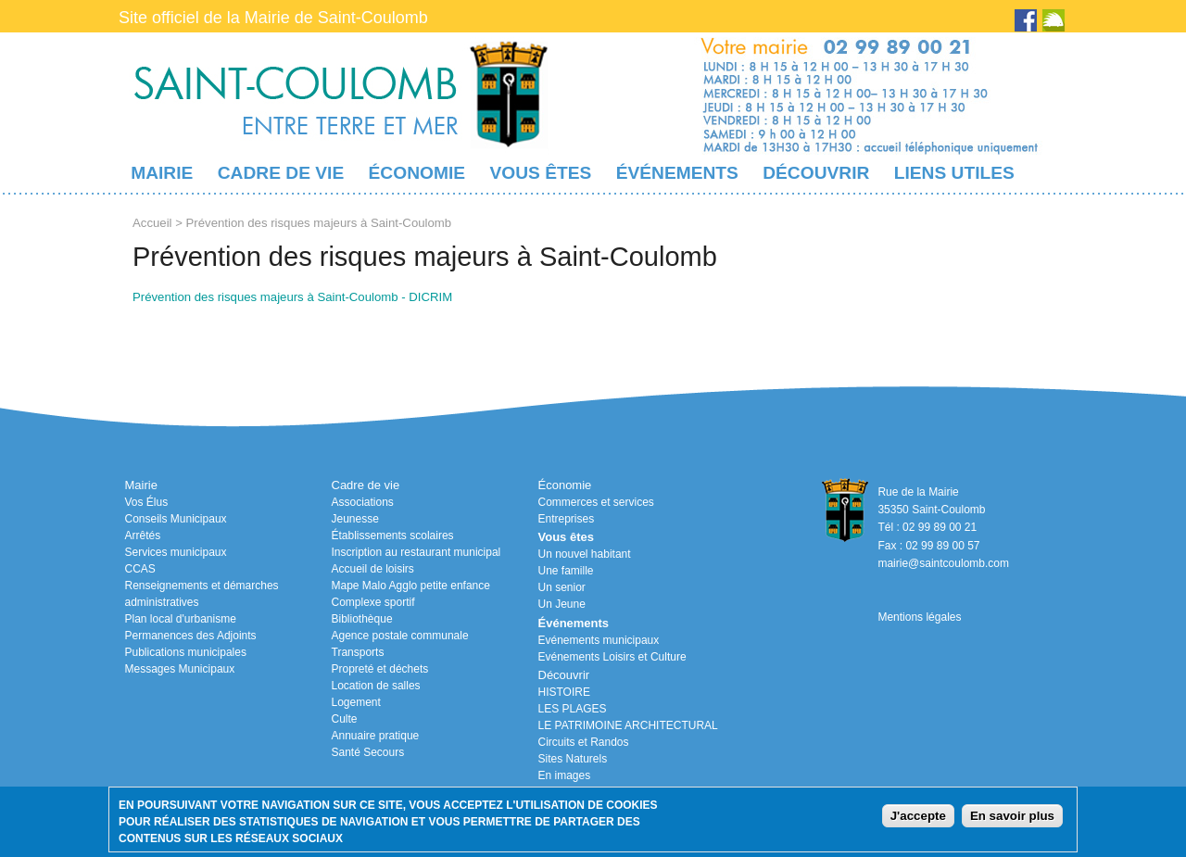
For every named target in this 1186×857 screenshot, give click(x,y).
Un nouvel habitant (584, 554)
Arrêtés (143, 535)
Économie (417, 173)
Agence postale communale (400, 635)
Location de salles (376, 685)
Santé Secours (368, 752)
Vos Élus (147, 502)
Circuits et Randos (583, 742)
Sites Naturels (573, 758)
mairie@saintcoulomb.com (943, 563)
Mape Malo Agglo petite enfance (411, 585)
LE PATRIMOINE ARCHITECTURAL (628, 725)
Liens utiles (954, 173)
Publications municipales (185, 652)
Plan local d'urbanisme (180, 618)
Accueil (152, 223)
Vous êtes (540, 173)
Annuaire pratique (376, 735)
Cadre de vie (281, 173)
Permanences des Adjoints (191, 635)
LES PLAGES (572, 708)
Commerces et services (596, 502)
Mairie (162, 173)
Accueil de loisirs (373, 568)
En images (564, 775)
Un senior (562, 587)
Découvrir (816, 173)
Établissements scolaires (393, 535)
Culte (345, 718)
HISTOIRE (564, 692)
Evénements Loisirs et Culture (612, 656)
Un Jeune (562, 604)
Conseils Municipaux (176, 518)
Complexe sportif (373, 602)
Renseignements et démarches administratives (202, 594)
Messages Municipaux (180, 668)
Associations (363, 502)
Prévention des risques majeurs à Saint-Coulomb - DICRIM (292, 297)
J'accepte (918, 816)
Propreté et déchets (380, 668)
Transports (358, 652)
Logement (356, 702)
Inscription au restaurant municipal (416, 552)
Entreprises (566, 518)
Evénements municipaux (599, 640)
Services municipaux (176, 552)
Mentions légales (919, 617)
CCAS (140, 568)
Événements (677, 173)
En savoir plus (1012, 816)
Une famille (566, 570)
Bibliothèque (362, 618)
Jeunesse (355, 518)
